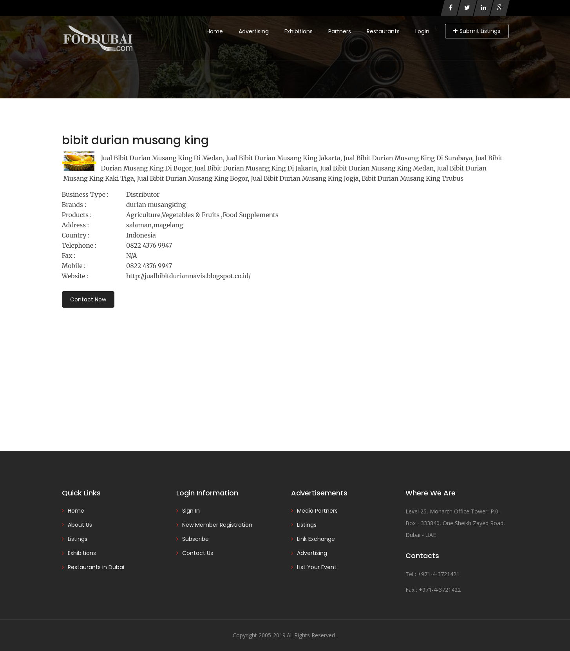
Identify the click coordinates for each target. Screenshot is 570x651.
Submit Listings (476, 31)
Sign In (191, 511)
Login (422, 31)
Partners (339, 31)
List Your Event (317, 567)
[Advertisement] (285, 368)
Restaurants (383, 31)
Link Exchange (316, 539)
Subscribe (195, 539)
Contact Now (88, 299)
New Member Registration (217, 525)
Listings (77, 539)
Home (214, 31)
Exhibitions (298, 31)
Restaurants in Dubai (96, 567)
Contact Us (197, 553)
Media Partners (317, 511)
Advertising (254, 31)
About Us (80, 525)
